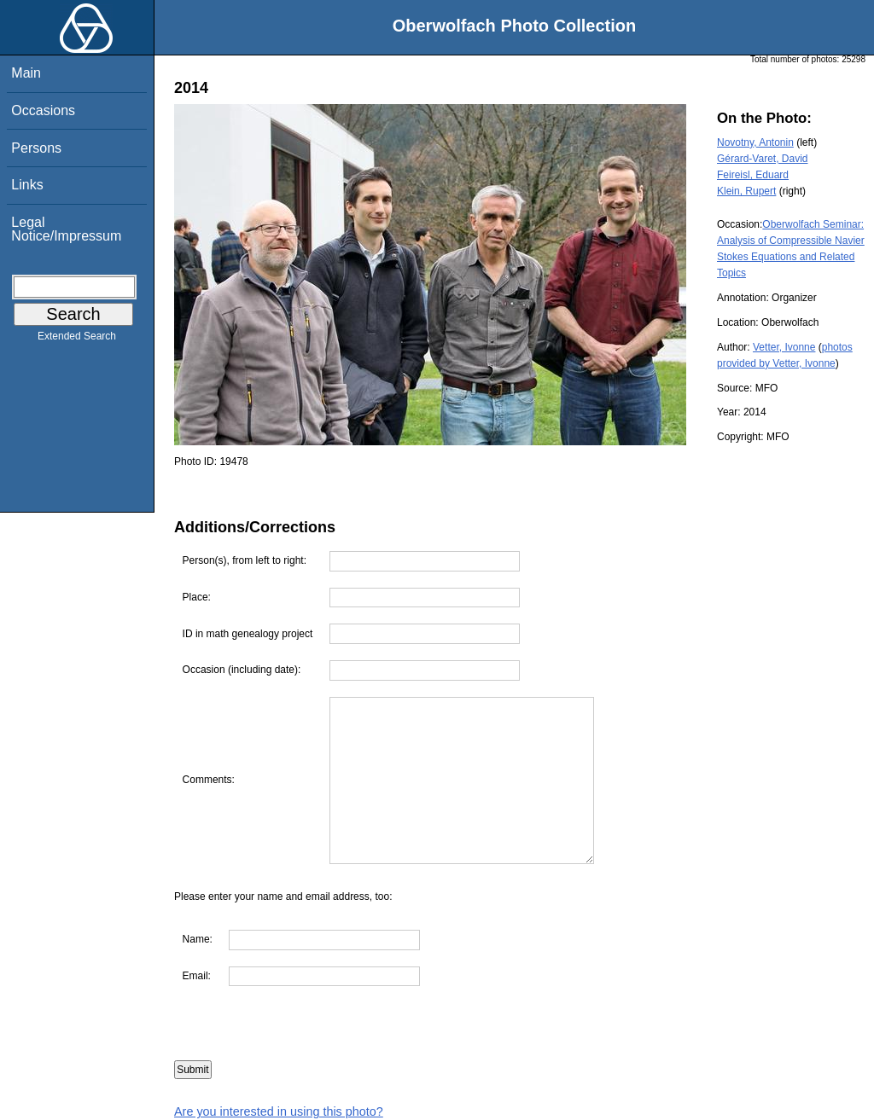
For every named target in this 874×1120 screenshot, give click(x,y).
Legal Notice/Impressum (66, 229)
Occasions (43, 110)
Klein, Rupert (746, 191)
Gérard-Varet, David (762, 159)
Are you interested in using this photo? (278, 1111)
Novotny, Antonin (755, 142)
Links (27, 184)
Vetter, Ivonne (784, 347)
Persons (36, 148)
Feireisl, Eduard (753, 175)
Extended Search (77, 339)
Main (26, 73)
